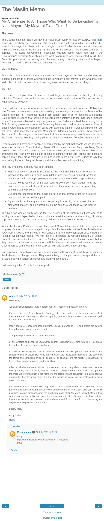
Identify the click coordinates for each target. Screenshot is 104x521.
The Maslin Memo (23, 9)
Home (51, 506)
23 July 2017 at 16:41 (27, 296)
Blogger (58, 518)
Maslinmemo (24, 432)
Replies (16, 426)
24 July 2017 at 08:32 (46, 432)
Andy (12, 296)
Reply (12, 419)
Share (6, 279)
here (99, 39)
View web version (52, 512)
